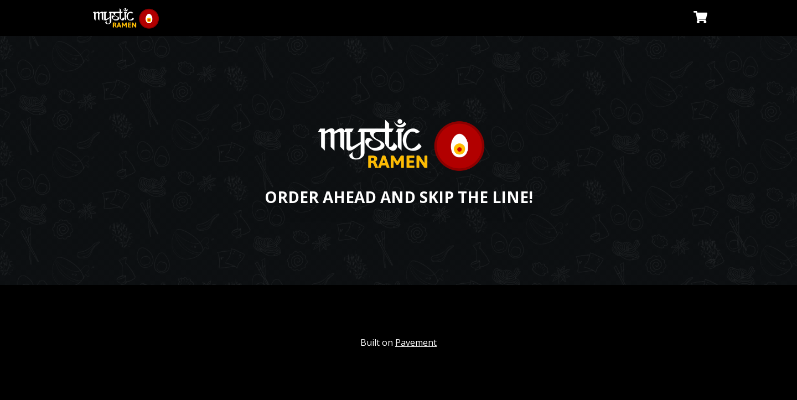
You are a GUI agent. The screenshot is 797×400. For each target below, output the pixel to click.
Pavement (416, 342)
